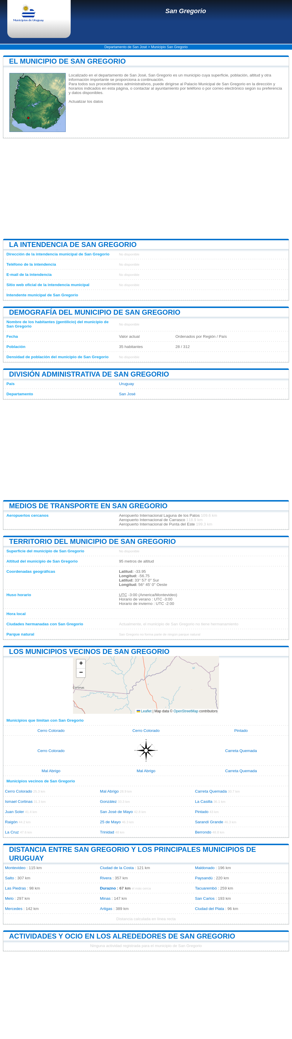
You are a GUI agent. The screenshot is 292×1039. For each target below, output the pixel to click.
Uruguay (126, 384)
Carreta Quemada (241, 751)
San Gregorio (185, 11)
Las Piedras (15, 888)
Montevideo (15, 868)
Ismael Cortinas (18, 801)
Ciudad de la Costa (117, 868)
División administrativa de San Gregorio (89, 374)
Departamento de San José (125, 47)
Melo (9, 898)
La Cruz (12, 832)
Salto (9, 878)
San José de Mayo (116, 812)
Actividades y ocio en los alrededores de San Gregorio (122, 936)
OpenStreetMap (185, 711)
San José (127, 394)
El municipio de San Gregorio (67, 61)
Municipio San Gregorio (169, 47)
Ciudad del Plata (209, 908)
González (108, 801)
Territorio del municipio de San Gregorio (92, 541)
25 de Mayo (110, 822)
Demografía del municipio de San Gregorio (94, 312)
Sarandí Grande (209, 822)
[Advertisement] (146, 188)
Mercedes (13, 908)
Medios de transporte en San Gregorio (88, 506)
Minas (105, 898)
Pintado (241, 730)
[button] (81, 664)
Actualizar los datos (86, 101)
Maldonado (205, 868)
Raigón (11, 822)
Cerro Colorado (51, 730)
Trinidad (107, 832)
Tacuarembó (206, 888)
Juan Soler (14, 812)
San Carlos (205, 898)
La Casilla (204, 801)
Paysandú (204, 878)
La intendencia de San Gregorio (73, 244)
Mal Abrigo (51, 771)
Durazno (108, 888)
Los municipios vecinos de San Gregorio (89, 651)
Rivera (105, 878)
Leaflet (144, 711)
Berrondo (203, 832)
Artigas (106, 908)
